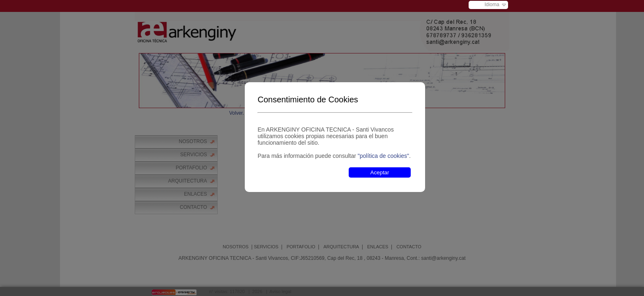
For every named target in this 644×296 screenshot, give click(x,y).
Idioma (492, 4)
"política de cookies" (383, 156)
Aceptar (379, 172)
